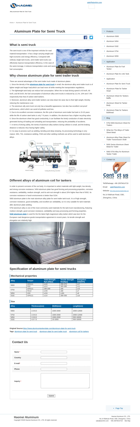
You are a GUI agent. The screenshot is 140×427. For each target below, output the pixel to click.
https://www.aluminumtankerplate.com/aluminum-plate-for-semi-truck (49, 328)
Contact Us (111, 160)
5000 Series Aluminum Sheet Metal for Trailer (118, 146)
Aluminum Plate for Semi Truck (118, 84)
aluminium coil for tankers (79, 331)
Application (111, 62)
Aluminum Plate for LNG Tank (118, 74)
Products (110, 31)
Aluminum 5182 (112, 46)
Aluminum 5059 (112, 56)
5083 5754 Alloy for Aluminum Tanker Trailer (118, 153)
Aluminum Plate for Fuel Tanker (116, 68)
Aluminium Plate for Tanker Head (117, 90)
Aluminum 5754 (112, 51)
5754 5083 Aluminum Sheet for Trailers (118, 124)
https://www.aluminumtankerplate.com (119, 191)
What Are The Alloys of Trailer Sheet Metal (118, 131)
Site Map (127, 424)
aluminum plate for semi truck (26, 331)
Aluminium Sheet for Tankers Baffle (118, 97)
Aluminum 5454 (112, 41)
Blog (108, 118)
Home (12, 23)
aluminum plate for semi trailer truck (53, 331)
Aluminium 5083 (113, 36)
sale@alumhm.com (94, 2)
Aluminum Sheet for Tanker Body (117, 104)
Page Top (119, 411)
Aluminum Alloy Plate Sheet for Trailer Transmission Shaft (118, 138)
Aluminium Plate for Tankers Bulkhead (117, 111)
